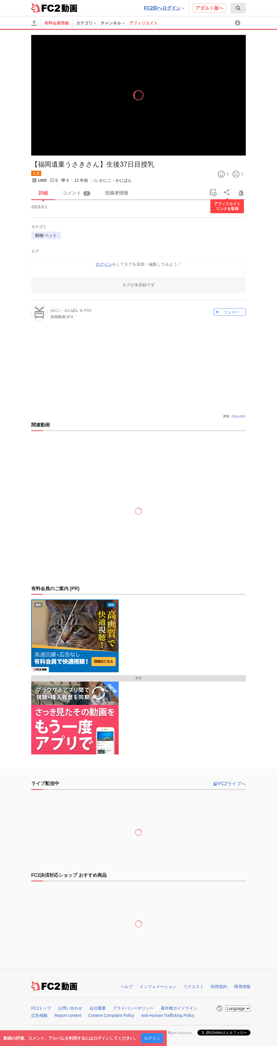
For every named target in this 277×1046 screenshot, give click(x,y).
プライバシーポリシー (133, 1008)
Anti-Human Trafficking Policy (167, 1015)
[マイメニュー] (238, 23)
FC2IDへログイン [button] (164, 8)
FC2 (45, 7)
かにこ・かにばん (115, 180)
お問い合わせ (70, 1008)
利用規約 (219, 986)
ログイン (152, 1038)
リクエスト (193, 986)
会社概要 (98, 1008)
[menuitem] (238, 8)
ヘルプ (126, 986)
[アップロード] (34, 23)
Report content (68, 1015)
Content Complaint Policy (111, 1015)
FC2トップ (41, 1008)
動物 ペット (46, 235)
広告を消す (238, 416)
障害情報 (242, 986)
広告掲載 (39, 1015)
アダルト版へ (209, 8)
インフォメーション (158, 986)
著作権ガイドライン (179, 1008)
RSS (88, 310)
